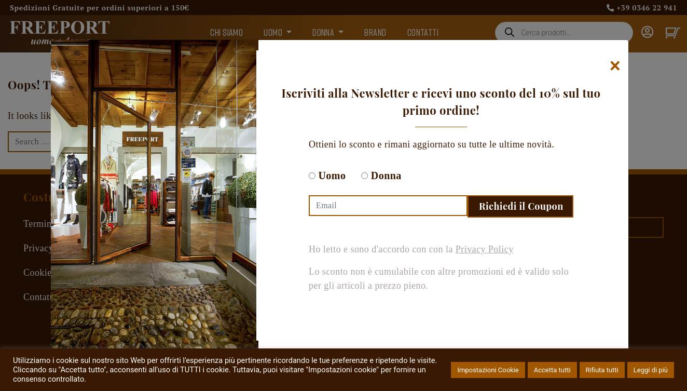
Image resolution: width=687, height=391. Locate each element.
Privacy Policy (485, 249)
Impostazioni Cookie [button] (487, 370)
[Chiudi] (615, 66)
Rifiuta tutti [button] (602, 370)
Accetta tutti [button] (552, 370)
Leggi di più (651, 370)
